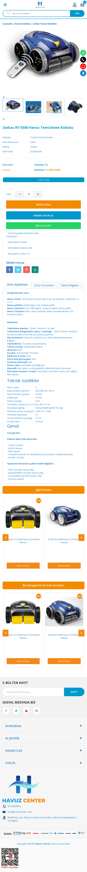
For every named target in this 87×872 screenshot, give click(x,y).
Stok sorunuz (23, 565)
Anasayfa (7, 24)
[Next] (4, 118)
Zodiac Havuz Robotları (45, 24)
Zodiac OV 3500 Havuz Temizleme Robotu (23, 541)
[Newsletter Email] (43, 692)
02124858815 (14, 806)
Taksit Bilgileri (69, 285)
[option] (13, 105)
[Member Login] (75, 5)
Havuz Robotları (22, 24)
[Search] (43, 13)
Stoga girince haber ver (18, 253)
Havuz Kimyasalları (60, 843)
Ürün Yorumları (44, 285)
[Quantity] (29, 194)
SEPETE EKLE (43, 204)
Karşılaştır (12, 236)
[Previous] (4, 97)
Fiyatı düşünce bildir (16, 242)
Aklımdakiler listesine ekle (19, 248)
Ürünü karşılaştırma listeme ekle (22, 233)
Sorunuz (39, 164)
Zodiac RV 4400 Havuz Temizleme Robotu (64, 541)
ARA (77, 13)
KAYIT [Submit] (74, 691)
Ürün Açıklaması (17, 284)
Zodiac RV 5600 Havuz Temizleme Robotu (64, 636)
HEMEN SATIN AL (43, 215)
